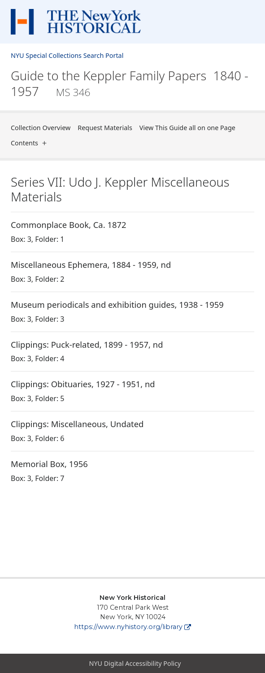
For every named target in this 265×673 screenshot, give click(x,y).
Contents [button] (31, 143)
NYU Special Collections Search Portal (67, 55)
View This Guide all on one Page (187, 127)
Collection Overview (40, 127)
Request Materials (105, 127)
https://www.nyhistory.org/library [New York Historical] (132, 627)
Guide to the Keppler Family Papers (129, 83)
